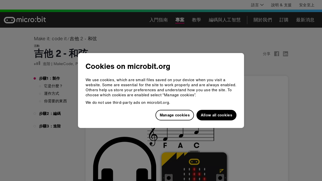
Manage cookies (175, 115)
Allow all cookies (216, 115)
